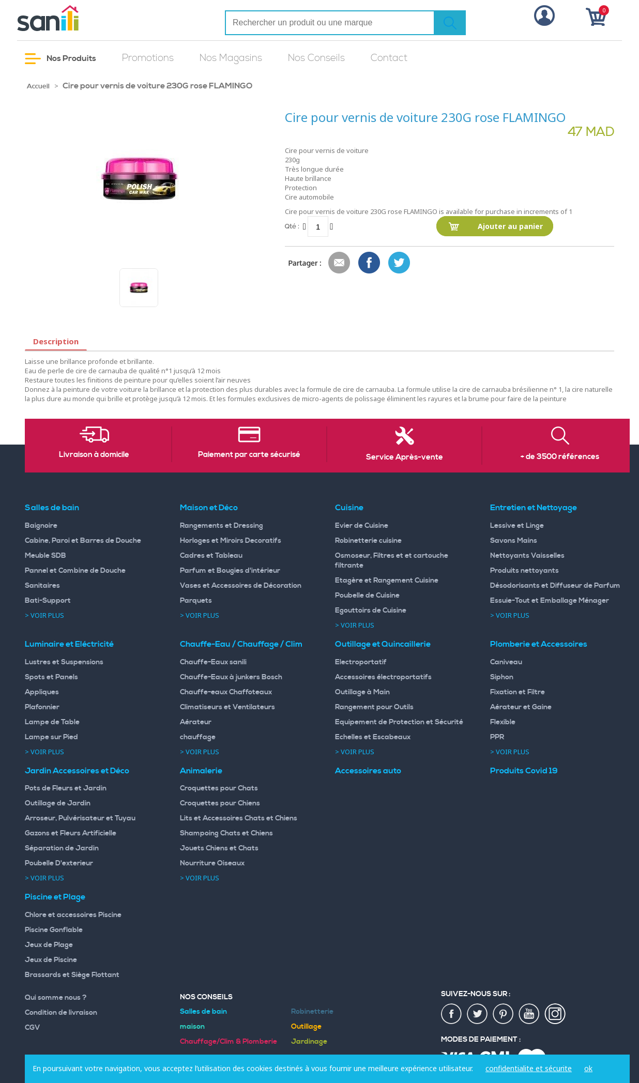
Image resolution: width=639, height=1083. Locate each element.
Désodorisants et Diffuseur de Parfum (555, 585)
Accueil (38, 86)
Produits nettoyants (524, 570)
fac (452, 1014)
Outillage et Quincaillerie (383, 644)
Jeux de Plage (49, 945)
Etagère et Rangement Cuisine (386, 580)
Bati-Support (48, 600)
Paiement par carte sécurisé (249, 455)
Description (56, 341)
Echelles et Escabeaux (372, 737)
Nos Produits (60, 58)
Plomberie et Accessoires (538, 644)
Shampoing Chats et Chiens (226, 833)
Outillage (306, 1026)
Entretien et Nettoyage (533, 507)
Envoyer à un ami (339, 263)
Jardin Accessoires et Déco (77, 771)
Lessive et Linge (517, 525)
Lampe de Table (52, 722)
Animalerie (201, 771)
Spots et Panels (51, 677)
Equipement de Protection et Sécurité (399, 722)
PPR (497, 737)
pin (503, 1014)
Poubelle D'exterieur (59, 863)
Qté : (292, 226)
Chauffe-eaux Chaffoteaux (226, 692)
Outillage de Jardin (57, 803)
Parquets (196, 600)
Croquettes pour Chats (219, 788)
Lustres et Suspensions (64, 662)
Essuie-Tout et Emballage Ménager (549, 600)
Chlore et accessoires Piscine (73, 915)
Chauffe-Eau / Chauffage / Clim (241, 644)
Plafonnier (42, 707)
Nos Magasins (231, 58)
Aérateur (195, 722)
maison (192, 1026)
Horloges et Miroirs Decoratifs (230, 540)
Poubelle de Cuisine (367, 595)
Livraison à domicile (94, 455)
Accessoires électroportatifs (383, 677)
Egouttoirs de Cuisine (370, 610)
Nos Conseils (316, 58)
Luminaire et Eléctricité (69, 644)
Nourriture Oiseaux (212, 863)
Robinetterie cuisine (368, 540)
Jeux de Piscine (51, 960)
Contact (389, 58)
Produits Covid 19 (524, 771)
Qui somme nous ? (56, 997)
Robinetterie (312, 1011)
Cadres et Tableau (211, 555)
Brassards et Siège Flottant (72, 975)
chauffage (198, 737)
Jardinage (309, 1041)
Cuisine (349, 507)
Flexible (502, 722)
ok (588, 1068)
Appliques (42, 692)
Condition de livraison (61, 1012)
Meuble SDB (45, 555)
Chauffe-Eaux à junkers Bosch (231, 677)
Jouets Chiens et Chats (219, 848)
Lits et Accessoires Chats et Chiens (238, 818)
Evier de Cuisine (361, 525)
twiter (478, 1014)
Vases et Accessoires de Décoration (240, 585)
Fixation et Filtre (517, 692)
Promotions (148, 58)
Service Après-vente (404, 457)
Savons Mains (513, 540)
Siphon (501, 677)
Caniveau (506, 662)
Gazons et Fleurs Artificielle (70, 833)
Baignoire (41, 525)
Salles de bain (52, 507)
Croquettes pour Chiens (220, 803)
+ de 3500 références (560, 457)
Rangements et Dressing (221, 525)
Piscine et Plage (55, 897)
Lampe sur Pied (51, 737)
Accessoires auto (368, 771)
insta (555, 1014)
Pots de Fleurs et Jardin (65, 788)
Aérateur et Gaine (521, 707)
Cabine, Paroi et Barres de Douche (83, 540)
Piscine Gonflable (54, 930)
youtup (529, 1014)
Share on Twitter (399, 263)
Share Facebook (369, 263)
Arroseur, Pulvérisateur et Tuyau (80, 818)
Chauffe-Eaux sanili (213, 662)
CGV (32, 1027)
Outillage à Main (362, 692)
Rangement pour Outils (374, 707)
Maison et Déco (209, 507)
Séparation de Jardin (62, 848)
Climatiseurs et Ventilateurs (227, 707)
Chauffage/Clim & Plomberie (228, 1041)
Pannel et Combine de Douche (75, 570)
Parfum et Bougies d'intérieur (230, 570)
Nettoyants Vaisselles (527, 555)
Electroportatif (361, 662)
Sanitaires (42, 585)
